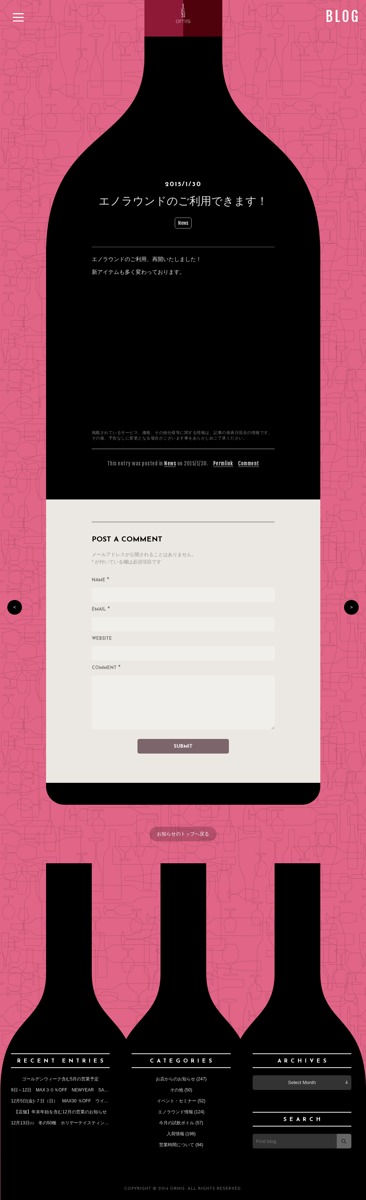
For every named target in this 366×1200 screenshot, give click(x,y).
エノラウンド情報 (175, 1111)
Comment (248, 463)
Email (101, 610)
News (183, 223)
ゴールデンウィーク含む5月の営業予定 (60, 1079)
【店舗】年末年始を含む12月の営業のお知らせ (60, 1111)
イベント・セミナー (176, 1100)
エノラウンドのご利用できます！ (183, 201)
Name (100, 580)
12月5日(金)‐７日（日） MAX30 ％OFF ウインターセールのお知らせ (81, 1100)
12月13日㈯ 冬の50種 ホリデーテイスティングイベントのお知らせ (79, 1122)
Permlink (223, 463)
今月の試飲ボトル (176, 1122)
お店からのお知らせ (175, 1079)
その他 (176, 1090)
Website (102, 639)
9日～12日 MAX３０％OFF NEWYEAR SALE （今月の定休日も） (82, 1090)
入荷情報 (175, 1133)
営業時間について (176, 1144)
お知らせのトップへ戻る (183, 834)
